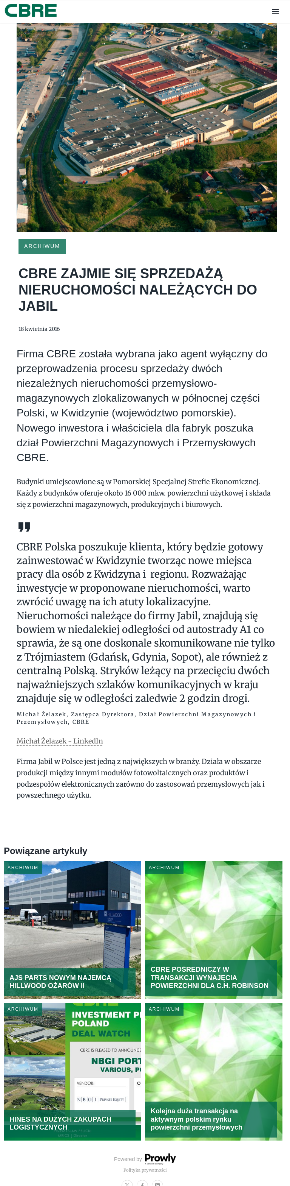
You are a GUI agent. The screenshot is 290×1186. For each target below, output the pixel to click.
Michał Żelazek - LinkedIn (60, 741)
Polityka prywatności (145, 1170)
